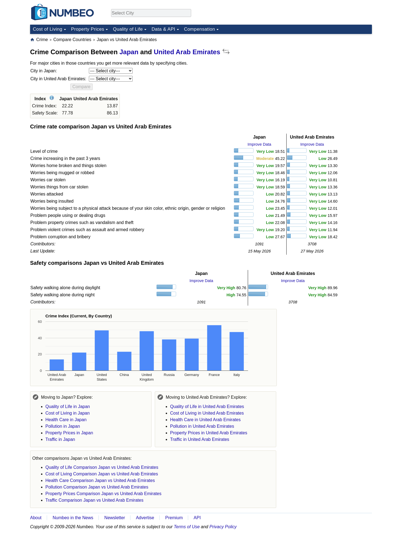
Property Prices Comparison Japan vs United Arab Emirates (103, 493)
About (36, 517)
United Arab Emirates (187, 52)
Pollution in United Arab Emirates (202, 426)
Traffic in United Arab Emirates (199, 439)
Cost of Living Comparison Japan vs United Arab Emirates (101, 474)
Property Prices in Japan (69, 432)
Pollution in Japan (62, 426)
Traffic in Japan (60, 439)
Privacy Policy (223, 526)
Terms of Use (187, 526)
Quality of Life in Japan (67, 406)
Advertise (145, 517)
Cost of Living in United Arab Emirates (207, 413)
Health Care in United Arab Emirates (205, 419)
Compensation (199, 29)
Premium (174, 517)
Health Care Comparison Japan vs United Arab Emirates (100, 480)
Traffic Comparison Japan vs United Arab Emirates (94, 500)
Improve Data (259, 144)
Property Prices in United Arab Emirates (208, 432)
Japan (129, 52)
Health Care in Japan (65, 419)
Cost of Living (47, 29)
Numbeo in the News (73, 517)
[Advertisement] (331, 71)
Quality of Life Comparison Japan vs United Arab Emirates (101, 467)
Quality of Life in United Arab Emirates (207, 406)
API (197, 517)
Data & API (163, 29)
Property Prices (87, 29)
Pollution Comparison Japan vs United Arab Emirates (96, 487)
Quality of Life (128, 29)
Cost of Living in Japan (67, 413)
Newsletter (114, 517)
